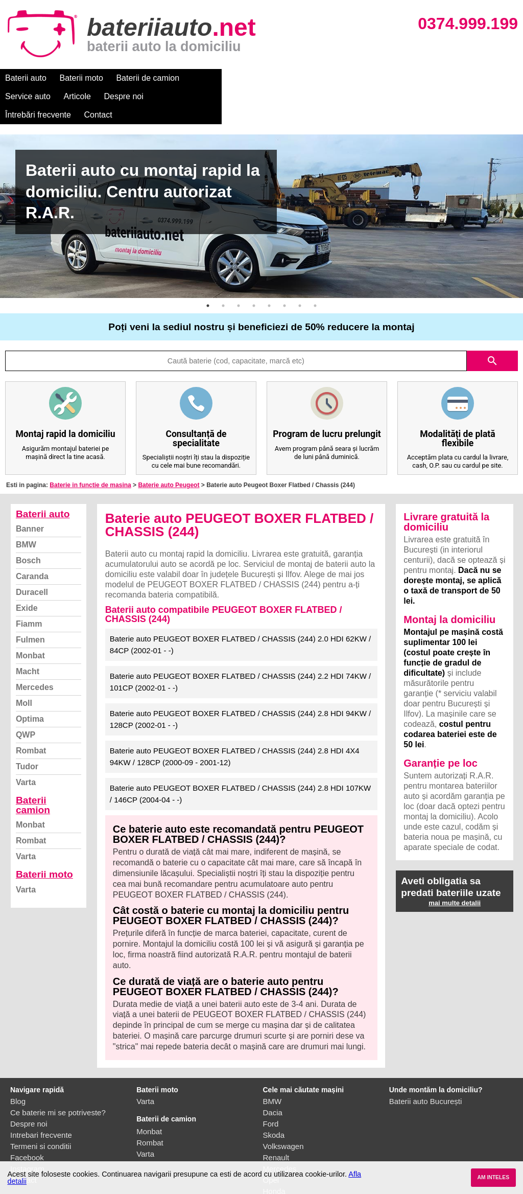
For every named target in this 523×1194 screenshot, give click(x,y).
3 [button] (238, 269)
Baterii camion (33, 768)
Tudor (27, 729)
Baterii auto (25, 78)
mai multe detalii (455, 866)
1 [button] (208, 269)
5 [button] (269, 269)
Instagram (27, 1132)
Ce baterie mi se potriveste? (58, 1075)
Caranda (32, 539)
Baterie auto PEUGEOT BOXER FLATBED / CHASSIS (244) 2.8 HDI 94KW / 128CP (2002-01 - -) (240, 682)
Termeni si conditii (40, 1109)
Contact (434, 78)
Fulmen (30, 603)
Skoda (274, 1098)
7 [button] (300, 269)
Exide (27, 571)
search (492, 324)
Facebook (27, 1120)
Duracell (32, 555)
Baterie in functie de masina (90, 448)
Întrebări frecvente (374, 78)
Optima (30, 682)
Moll (24, 666)
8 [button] (315, 269)
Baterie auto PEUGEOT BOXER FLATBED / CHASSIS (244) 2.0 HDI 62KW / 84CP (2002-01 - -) (240, 608)
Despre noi (310, 78)
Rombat (31, 713)
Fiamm (29, 587)
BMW (26, 507)
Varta (26, 745)
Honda (274, 1154)
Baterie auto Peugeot (168, 448)
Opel (271, 1143)
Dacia (272, 1075)
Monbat (30, 618)
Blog (18, 1064)
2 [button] (223, 269)
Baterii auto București (425, 1064)
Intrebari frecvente (41, 1098)
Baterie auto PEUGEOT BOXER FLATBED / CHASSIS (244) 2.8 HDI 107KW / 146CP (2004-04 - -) (240, 757)
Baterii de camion (147, 78)
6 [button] (284, 269)
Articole (264, 78)
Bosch (28, 523)
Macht (27, 634)
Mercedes (35, 650)
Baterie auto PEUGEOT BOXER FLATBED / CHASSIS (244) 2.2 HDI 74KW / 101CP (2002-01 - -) (240, 645)
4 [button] (254, 269)
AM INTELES (493, 1177)
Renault (276, 1120)
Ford (271, 1087)
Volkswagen (283, 1109)
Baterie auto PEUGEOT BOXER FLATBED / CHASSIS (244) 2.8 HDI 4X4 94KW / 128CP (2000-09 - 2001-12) (235, 719)
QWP (25, 698)
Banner (30, 492)
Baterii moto (81, 78)
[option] (261, 179)
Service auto (215, 78)
